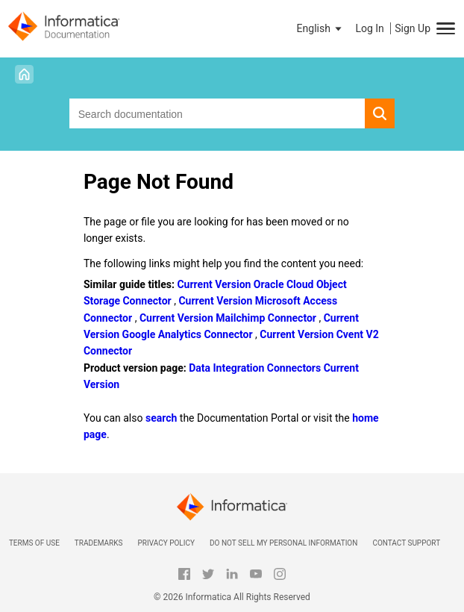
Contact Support (406, 543)
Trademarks (99, 543)
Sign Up (412, 28)
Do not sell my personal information (283, 543)
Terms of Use (34, 543)
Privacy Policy (165, 543)
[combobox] (217, 113)
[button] (320, 28)
